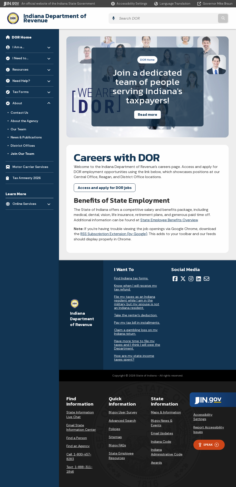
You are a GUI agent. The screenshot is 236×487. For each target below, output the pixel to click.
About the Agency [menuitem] (24, 117)
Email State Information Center (81, 423)
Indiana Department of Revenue (63, 16)
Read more (147, 111)
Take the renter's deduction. (135, 312)
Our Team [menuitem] (18, 125)
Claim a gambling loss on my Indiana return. (136, 328)
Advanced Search (122, 417)
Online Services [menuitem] (25, 199)
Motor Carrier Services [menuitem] (30, 163)
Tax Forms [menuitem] (25, 87)
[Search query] (204, 16)
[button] (129, 3)
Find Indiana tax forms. (131, 275)
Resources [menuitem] (25, 65)
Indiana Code (161, 438)
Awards (156, 459)
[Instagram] (191, 275)
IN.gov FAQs (117, 441)
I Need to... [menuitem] (25, 54)
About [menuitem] (25, 98)
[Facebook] (175, 275)
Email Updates (162, 430)
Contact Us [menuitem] (19, 109)
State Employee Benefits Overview (169, 216)
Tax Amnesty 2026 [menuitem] (26, 174)
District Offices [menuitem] (23, 142)
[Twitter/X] (183, 275)
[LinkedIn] (198, 275)
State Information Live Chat (80, 411)
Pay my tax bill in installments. (137, 319)
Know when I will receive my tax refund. (135, 284)
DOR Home (22, 33)
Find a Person (76, 434)
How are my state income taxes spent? (134, 354)
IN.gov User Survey (123, 409)
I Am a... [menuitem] (25, 42)
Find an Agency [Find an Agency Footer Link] (78, 442)
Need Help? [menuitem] (25, 76)
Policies (114, 425)
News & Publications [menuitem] (26, 134)
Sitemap (115, 433)
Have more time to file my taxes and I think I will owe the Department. (137, 341)
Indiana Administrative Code (167, 448)
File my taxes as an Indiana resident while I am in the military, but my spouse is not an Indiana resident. (136, 298)
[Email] (206, 275)
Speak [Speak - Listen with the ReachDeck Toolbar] (208, 441)
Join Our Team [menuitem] (22, 150)
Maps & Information (166, 409)
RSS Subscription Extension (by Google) (113, 230)
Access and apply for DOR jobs (105, 184)
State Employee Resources (121, 452)
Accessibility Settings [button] (202, 413)
